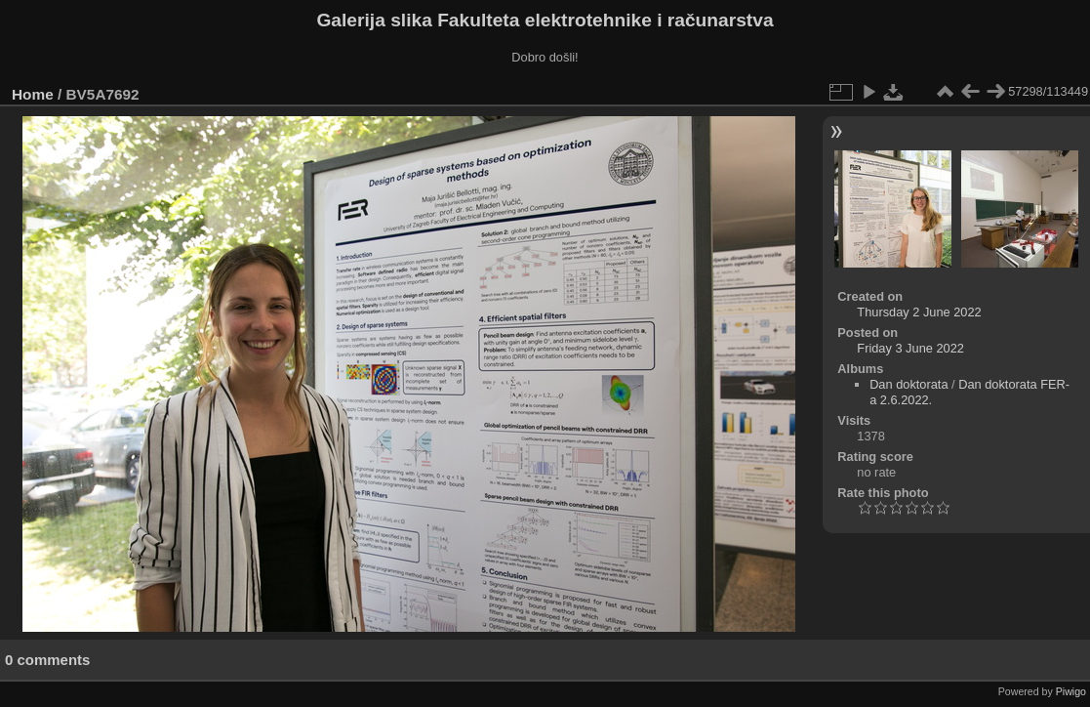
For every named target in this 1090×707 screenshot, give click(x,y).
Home (33, 94)
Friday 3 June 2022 (910, 348)
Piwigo (1071, 691)
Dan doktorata (908, 384)
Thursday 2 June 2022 (919, 312)
